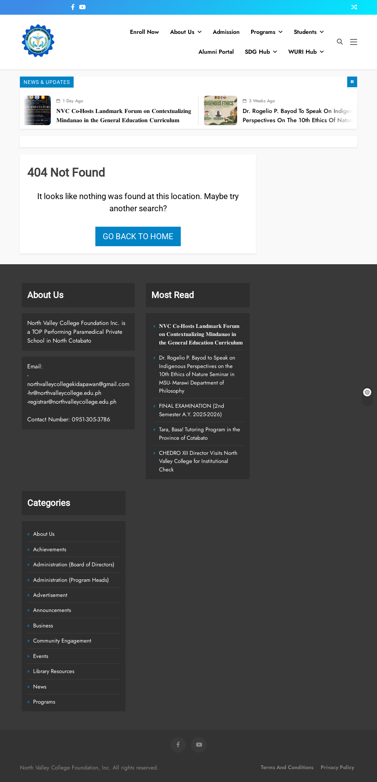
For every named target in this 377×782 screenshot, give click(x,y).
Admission (226, 32)
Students (305, 32)
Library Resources (53, 671)
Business (43, 626)
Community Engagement (62, 641)
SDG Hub (257, 51)
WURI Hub (302, 51)
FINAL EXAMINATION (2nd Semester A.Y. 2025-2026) (191, 410)
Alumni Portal (216, 51)
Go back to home (138, 236)
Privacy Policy (337, 767)
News (39, 687)
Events (40, 656)
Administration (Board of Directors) (73, 564)
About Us (182, 32)
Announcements (52, 610)
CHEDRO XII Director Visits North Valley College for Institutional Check (198, 461)
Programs (263, 32)
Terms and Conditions (287, 767)
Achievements (49, 549)
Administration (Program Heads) (71, 580)
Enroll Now (144, 32)
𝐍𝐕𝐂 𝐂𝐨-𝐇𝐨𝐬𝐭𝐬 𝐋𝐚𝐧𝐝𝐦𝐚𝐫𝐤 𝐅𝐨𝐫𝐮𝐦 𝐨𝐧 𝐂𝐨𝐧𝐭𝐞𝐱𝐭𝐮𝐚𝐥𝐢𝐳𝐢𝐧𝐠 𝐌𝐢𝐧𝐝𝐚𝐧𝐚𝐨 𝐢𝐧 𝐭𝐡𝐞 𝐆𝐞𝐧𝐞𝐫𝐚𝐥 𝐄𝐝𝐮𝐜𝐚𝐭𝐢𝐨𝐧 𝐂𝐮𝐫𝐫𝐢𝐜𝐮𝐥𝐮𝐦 (131, 115)
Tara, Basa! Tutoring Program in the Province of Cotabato (199, 433)
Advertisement (50, 595)
